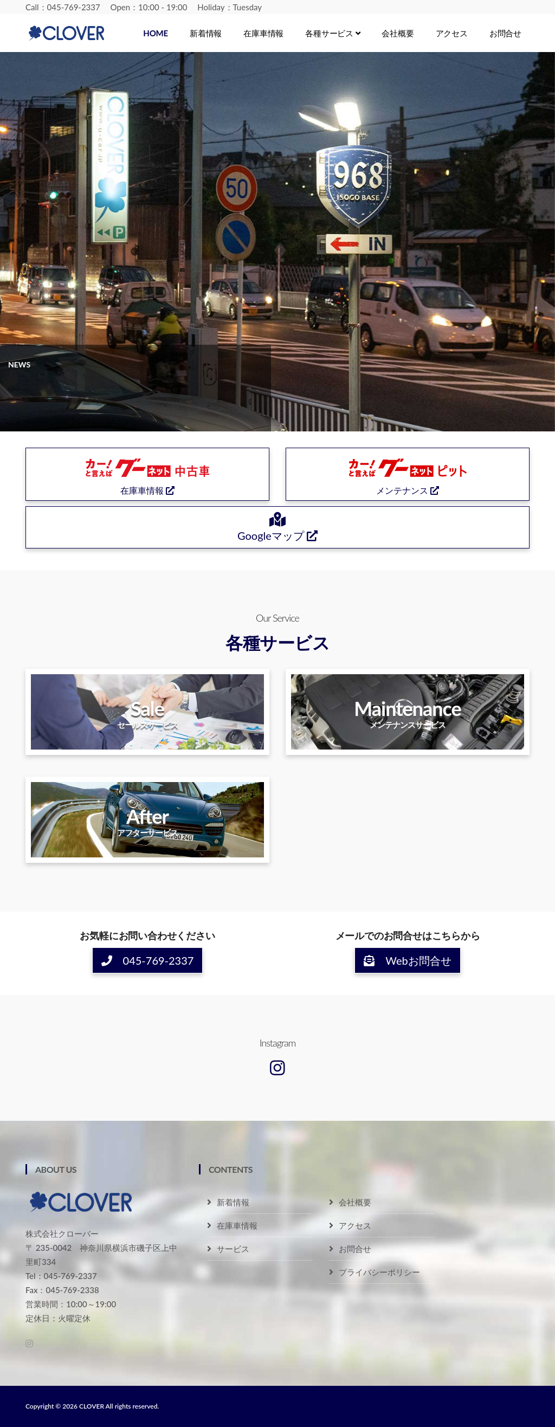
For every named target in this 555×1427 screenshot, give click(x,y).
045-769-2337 (147, 960)
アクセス (452, 33)
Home (155, 33)
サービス (233, 1249)
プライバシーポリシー (379, 1272)
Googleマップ (277, 528)
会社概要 (398, 33)
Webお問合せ (407, 960)
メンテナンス (407, 473)
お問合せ (505, 33)
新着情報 (206, 33)
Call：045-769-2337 (62, 7)
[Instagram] (277, 1067)
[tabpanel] (277, 241)
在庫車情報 (263, 33)
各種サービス (332, 33)
